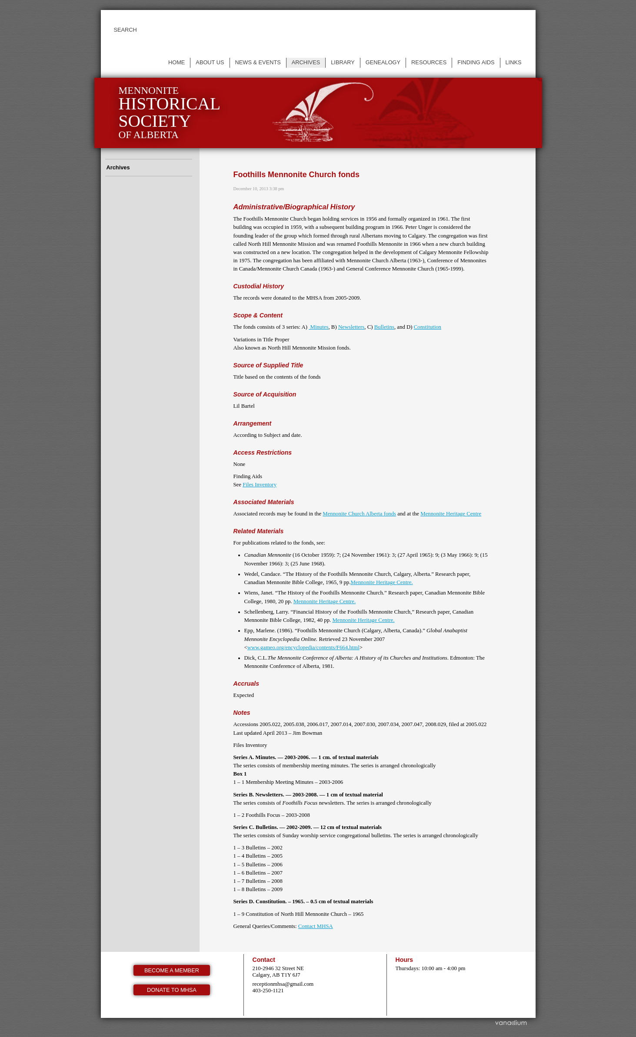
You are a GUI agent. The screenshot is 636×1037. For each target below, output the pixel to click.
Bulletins (384, 327)
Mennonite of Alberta (170, 113)
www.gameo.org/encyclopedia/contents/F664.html (303, 647)
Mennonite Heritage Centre (450, 514)
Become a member (171, 970)
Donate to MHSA (171, 990)
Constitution (427, 327)
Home (176, 62)
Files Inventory (259, 485)
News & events (258, 62)
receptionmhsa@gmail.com (283, 984)
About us (210, 62)
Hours (404, 959)
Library (343, 62)
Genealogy (383, 62)
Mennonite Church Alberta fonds (359, 514)
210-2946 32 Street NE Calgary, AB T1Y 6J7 (278, 971)
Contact (264, 959)
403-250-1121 (268, 990)
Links (514, 62)
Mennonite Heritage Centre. (381, 582)
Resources (428, 62)
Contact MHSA (315, 926)
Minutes (318, 327)
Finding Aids (475, 62)
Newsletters (351, 327)
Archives (306, 62)
